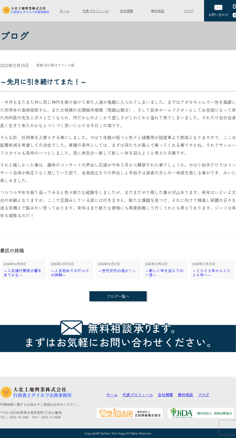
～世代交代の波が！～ (117, 270)
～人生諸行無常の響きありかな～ (23, 273)
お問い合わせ (218, 11)
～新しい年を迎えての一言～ (164, 273)
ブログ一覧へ (118, 296)
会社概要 (126, 10)
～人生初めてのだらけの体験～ (70, 273)
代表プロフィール (95, 10)
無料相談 (157, 10)
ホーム (65, 10)
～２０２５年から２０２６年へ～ (211, 273)
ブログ (189, 10)
